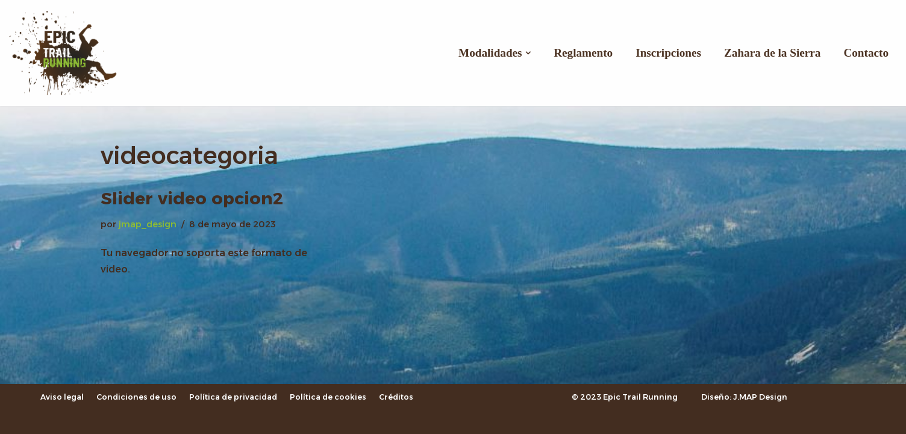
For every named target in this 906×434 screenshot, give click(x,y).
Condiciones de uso (136, 396)
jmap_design (148, 224)
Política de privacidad (233, 396)
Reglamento (583, 52)
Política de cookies (328, 396)
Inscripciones (668, 52)
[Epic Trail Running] (69, 53)
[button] (528, 53)
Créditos (396, 396)
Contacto (866, 52)
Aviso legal (62, 396)
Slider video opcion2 (192, 198)
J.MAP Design (760, 396)
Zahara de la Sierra (772, 52)
